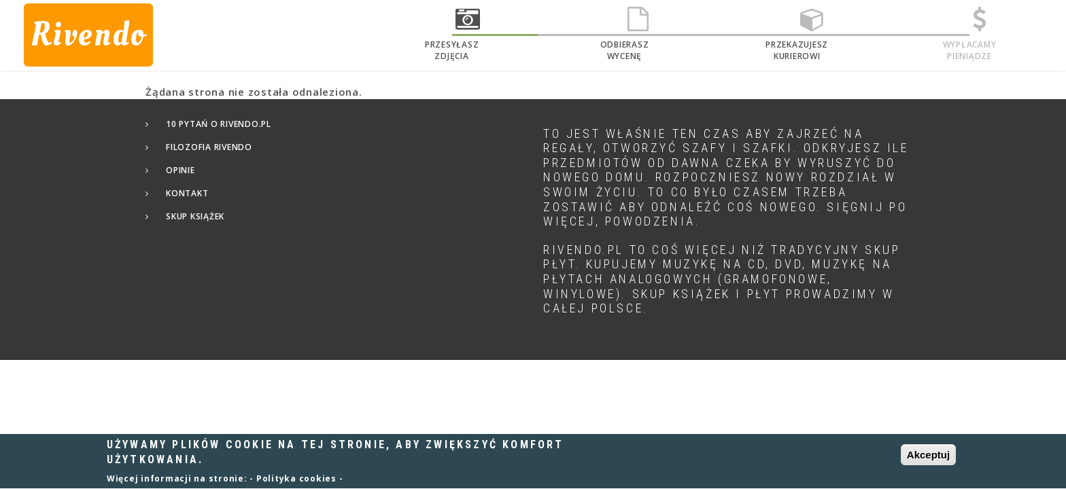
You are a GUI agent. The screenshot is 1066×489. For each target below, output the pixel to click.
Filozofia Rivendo (209, 147)
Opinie (180, 170)
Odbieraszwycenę (624, 50)
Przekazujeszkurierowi (797, 50)
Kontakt (187, 193)
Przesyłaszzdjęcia (452, 50)
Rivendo (88, 34)
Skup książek (195, 216)
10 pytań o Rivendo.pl (218, 124)
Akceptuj (928, 459)
